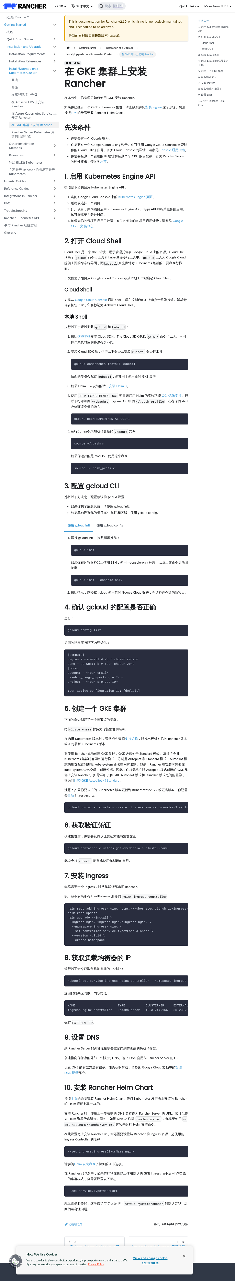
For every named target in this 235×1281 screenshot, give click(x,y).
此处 (74, 112)
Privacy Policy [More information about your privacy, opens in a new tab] (96, 1264)
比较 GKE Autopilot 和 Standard (97, 780)
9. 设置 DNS (205, 94)
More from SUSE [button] (216, 6)
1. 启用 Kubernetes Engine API (213, 29)
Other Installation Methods (21, 146)
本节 (103, 161)
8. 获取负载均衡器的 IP (211, 88)
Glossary (10, 232)
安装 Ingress (154, 107)
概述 (10, 32)
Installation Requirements (27, 54)
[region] (104, 1260)
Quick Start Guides (20, 39)
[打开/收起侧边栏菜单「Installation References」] (54, 61)
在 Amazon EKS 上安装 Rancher (27, 104)
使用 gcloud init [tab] (79, 525)
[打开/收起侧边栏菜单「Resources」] (54, 155)
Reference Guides (16, 188)
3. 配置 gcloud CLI (208, 55)
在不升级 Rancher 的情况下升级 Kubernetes (32, 172)
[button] (15, 1261)
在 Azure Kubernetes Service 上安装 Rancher (34, 115)
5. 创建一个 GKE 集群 (211, 71)
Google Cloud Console (91, 299)
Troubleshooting (15, 210)
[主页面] (68, 48)
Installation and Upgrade (24, 46)
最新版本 (101, 35)
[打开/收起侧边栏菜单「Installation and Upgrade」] (54, 46)
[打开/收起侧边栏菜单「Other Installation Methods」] (54, 145)
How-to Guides (15, 181)
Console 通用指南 (172, 150)
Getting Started (15, 24)
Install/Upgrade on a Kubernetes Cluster (23, 70)
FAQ (7, 203)
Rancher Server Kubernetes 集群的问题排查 (33, 134)
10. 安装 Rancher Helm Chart (211, 103)
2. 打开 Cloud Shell (209, 37)
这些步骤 (83, 336)
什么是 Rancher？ (17, 17)
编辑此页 (73, 1224)
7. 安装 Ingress (206, 82)
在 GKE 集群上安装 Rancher (31, 125)
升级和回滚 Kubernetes (26, 162)
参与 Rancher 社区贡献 (20, 225)
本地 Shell (207, 49)
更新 (71, 795)
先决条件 (203, 20)
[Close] (184, 1256)
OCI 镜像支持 (171, 395)
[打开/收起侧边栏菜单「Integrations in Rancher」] (54, 196)
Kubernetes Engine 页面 (135, 197)
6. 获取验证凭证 (207, 77)
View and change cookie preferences (150, 1260)
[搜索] (112, 6)
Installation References (25, 61)
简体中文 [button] (80, 6)
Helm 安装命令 (85, 1164)
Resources (16, 155)
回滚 (14, 80)
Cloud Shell (208, 42)
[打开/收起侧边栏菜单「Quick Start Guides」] (54, 39)
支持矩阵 (131, 738)
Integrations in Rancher (20, 196)
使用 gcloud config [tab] (110, 525)
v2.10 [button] (59, 6)
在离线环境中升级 (24, 94)
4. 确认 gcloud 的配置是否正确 (213, 63)
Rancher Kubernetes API (21, 218)
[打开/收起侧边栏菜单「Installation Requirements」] (54, 54)
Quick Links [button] (187, 6)
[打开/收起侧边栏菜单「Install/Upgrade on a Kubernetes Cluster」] (54, 70)
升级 (14, 87)
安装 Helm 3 (118, 386)
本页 (74, 1098)
